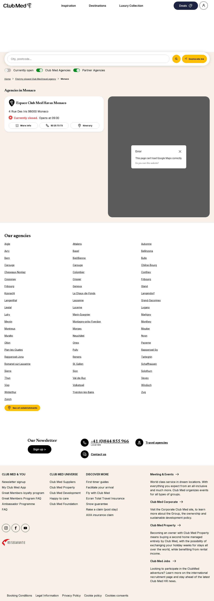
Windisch (146, 385)
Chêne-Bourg (149, 265)
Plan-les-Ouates (13, 349)
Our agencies (17, 236)
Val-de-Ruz (79, 378)
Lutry (7, 314)
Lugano (145, 307)
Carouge (9, 265)
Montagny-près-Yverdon (87, 321)
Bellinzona (147, 250)
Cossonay (10, 279)
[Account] (204, 5)
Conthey (146, 272)
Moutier (145, 328)
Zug (143, 392)
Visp (6, 385)
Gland (144, 286)
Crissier (77, 279)
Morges (77, 328)
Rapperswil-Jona (14, 356)
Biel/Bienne (79, 258)
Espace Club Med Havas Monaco (41, 103)
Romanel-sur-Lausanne (17, 363)
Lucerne (77, 307)
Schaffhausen (149, 363)
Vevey (145, 378)
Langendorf (148, 293)
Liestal (8, 307)
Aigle (7, 243)
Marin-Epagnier (81, 314)
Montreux (9, 328)
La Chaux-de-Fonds (84, 293)
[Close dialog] (180, 151)
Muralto (8, 335)
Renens (77, 356)
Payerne (146, 342)
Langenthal (10, 300)
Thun (7, 378)
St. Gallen (78, 363)
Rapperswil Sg (149, 349)
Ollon (7, 342)
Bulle (144, 258)
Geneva (77, 286)
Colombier (78, 272)
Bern (7, 258)
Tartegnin (146, 356)
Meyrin (8, 321)
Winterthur (10, 392)
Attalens (77, 243)
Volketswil (78, 385)
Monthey (146, 321)
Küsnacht (9, 293)
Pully (75, 349)
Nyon (144, 335)
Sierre (7, 370)
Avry (6, 250)
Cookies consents (116, 595)
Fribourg (146, 279)
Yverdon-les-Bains (83, 392)
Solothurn (146, 370)
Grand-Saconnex (151, 300)
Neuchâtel (78, 335)
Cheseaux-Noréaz (15, 272)
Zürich (8, 399)
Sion (75, 370)
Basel (76, 250)
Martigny (146, 314)
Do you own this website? (147, 163)
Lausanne (78, 300)
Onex (76, 342)
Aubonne (146, 243)
